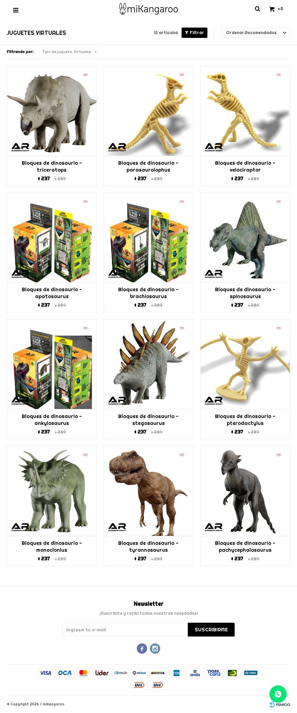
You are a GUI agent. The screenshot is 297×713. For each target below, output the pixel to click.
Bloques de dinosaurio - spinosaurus (245, 292)
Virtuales (66, 51)
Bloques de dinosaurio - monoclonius (52, 546)
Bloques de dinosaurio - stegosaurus (148, 419)
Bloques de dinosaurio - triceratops (52, 166)
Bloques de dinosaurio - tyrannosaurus (148, 546)
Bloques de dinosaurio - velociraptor (245, 166)
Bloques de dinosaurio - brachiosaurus (148, 292)
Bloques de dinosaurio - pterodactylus (245, 419)
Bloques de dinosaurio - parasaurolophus (148, 166)
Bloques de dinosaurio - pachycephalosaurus (245, 546)
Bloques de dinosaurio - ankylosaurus (52, 419)
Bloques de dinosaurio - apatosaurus (52, 292)
